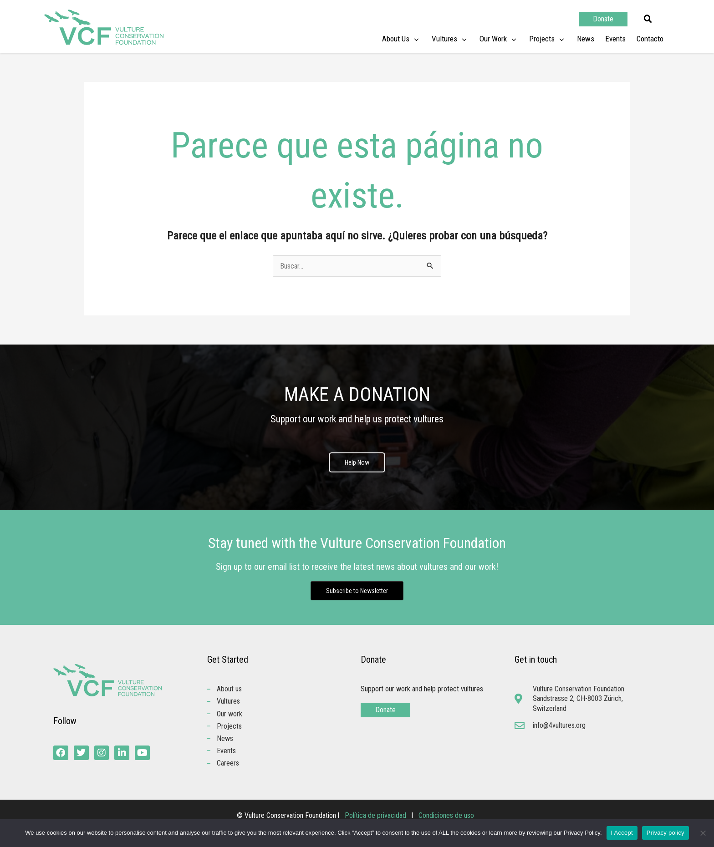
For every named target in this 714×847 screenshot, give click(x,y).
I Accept (622, 832)
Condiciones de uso (446, 816)
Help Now (357, 463)
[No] (702, 832)
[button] (648, 19)
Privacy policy (665, 832)
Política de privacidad (376, 816)
